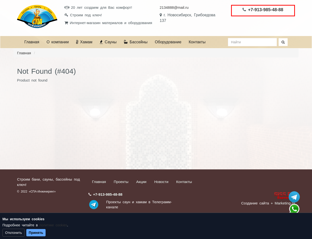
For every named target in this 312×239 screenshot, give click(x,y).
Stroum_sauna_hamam (294, 196)
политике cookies (53, 225)
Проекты (121, 182)
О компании (58, 42)
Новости (161, 182)
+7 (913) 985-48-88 (294, 209)
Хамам (84, 42)
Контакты (197, 42)
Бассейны (135, 42)
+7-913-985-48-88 (265, 9)
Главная (31, 42)
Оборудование (168, 42)
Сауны (108, 42)
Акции (141, 182)
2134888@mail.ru (174, 7)
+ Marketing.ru (283, 203)
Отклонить (13, 233)
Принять (36, 233)
